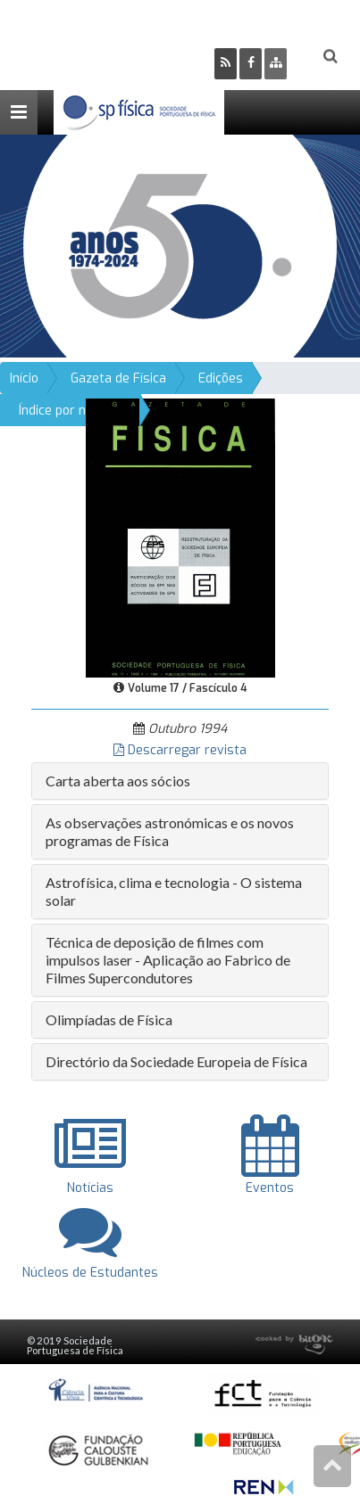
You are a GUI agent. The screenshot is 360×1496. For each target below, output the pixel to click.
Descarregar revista (180, 750)
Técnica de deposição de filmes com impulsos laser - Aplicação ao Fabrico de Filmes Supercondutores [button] (168, 959)
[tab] (180, 781)
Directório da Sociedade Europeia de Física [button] (176, 1061)
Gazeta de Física (118, 378)
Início (24, 378)
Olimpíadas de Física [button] (109, 1019)
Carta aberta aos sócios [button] (118, 780)
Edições (220, 378)
